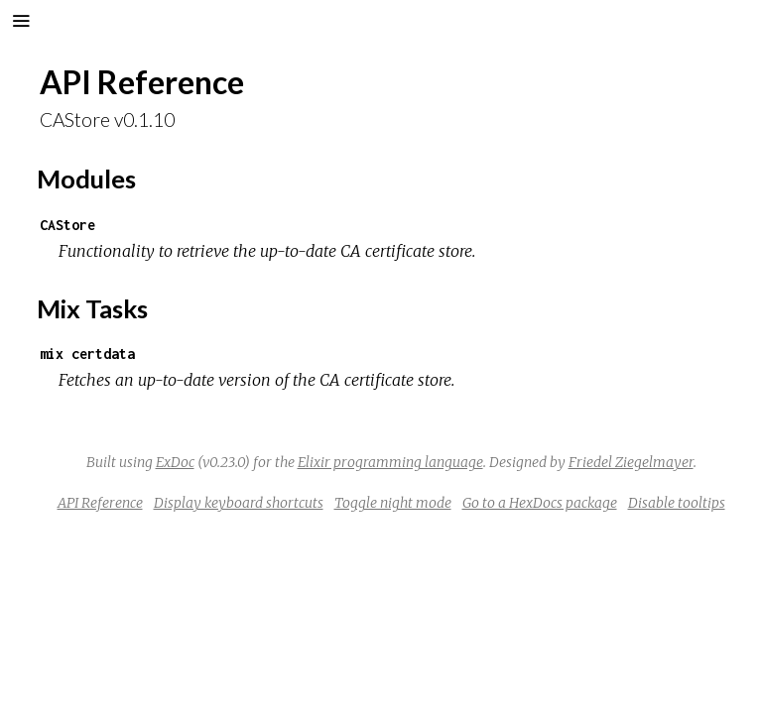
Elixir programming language (390, 462)
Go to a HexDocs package (539, 503)
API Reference (100, 503)
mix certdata (87, 353)
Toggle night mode (392, 503)
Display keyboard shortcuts (238, 503)
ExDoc (175, 462)
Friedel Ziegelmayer (631, 462)
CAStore (67, 224)
